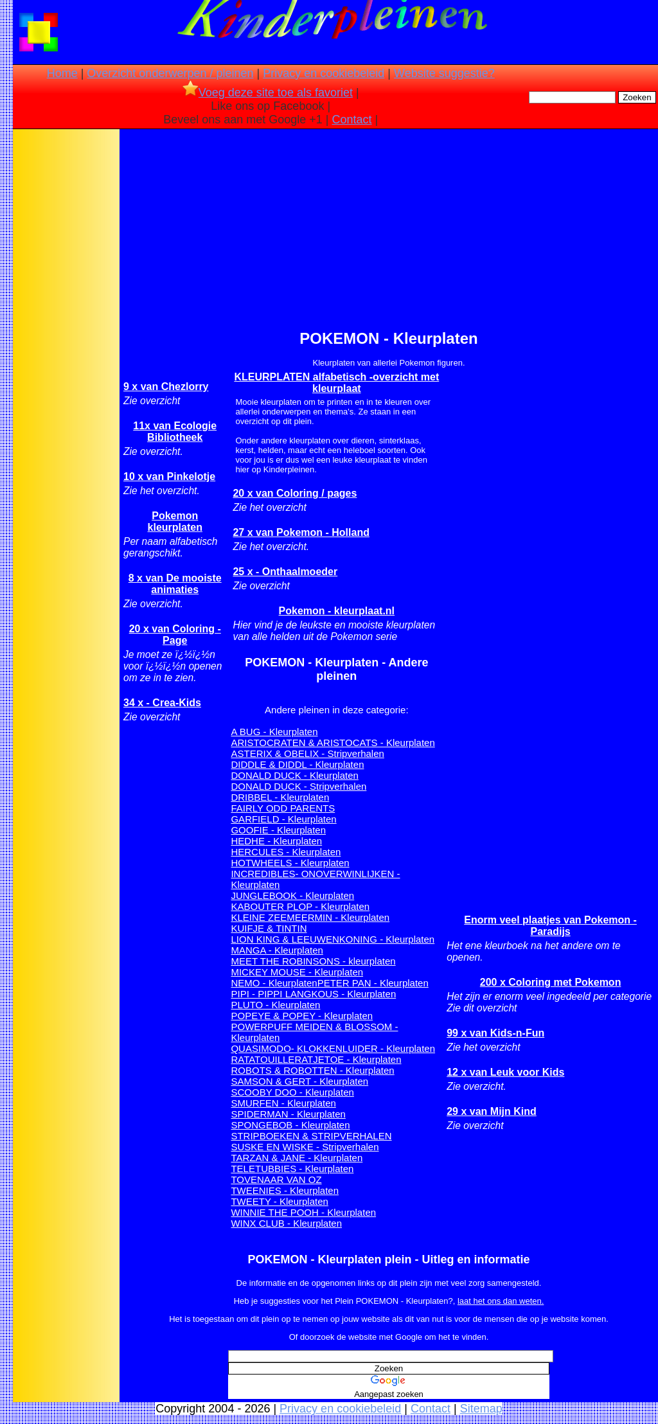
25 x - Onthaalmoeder (285, 571)
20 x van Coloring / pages (295, 493)
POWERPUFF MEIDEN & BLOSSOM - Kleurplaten (314, 1032)
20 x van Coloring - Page (175, 634)
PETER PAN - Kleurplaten (373, 982)
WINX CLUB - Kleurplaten (286, 1223)
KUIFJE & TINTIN (269, 928)
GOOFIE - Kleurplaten (278, 829)
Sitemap (481, 1408)
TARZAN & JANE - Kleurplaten (296, 1157)
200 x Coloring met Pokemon (550, 982)
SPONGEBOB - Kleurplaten (290, 1124)
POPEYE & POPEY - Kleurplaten (302, 1015)
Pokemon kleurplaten (175, 521)
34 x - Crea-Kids (162, 702)
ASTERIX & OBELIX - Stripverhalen (307, 753)
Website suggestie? (444, 73)
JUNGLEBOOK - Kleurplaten (292, 895)
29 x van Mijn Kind (492, 1111)
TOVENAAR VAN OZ (276, 1179)
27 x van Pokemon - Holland (301, 532)
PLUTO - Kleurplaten (275, 1004)
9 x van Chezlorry (166, 386)
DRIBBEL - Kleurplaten (280, 797)
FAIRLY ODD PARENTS (283, 808)
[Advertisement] (66, 334)
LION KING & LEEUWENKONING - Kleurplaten (332, 939)
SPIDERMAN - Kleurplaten (288, 1113)
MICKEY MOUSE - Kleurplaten (297, 971)
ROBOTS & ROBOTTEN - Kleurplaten (312, 1070)
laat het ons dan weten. (501, 1301)
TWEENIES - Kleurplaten (285, 1190)
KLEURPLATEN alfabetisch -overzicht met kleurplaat (336, 382)
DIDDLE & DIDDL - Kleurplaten (297, 764)
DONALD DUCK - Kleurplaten (294, 775)
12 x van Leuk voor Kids (505, 1072)
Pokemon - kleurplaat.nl (337, 610)
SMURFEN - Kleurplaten (283, 1103)
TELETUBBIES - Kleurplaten (292, 1168)
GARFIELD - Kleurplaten (283, 819)
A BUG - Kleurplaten (274, 731)
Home (62, 73)
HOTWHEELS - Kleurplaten (290, 862)
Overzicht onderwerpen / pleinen (170, 73)
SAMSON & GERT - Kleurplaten (299, 1081)
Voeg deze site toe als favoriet (267, 92)
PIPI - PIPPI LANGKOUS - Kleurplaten (313, 993)
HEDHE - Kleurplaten (276, 840)
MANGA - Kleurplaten (277, 950)
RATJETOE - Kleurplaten (347, 1059)
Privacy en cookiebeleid (323, 73)
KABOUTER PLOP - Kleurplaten (300, 906)
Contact (352, 119)
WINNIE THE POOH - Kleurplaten (303, 1212)
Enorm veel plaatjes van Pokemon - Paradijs (550, 925)
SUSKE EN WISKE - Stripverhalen (304, 1146)
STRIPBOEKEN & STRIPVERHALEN (311, 1135)
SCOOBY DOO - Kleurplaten (292, 1092)
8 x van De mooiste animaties (175, 584)
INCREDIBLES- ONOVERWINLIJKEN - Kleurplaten (315, 879)
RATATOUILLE (262, 1059)
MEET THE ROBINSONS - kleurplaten (313, 961)
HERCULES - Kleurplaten (286, 851)
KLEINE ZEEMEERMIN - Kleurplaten (310, 917)
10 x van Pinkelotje (169, 476)
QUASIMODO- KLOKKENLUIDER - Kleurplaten (333, 1048)
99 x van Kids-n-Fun (495, 1033)
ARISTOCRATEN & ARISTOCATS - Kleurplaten (332, 742)
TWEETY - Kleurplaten (279, 1201)
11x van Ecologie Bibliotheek (175, 431)
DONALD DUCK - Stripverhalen (298, 786)
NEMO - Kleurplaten (274, 982)
